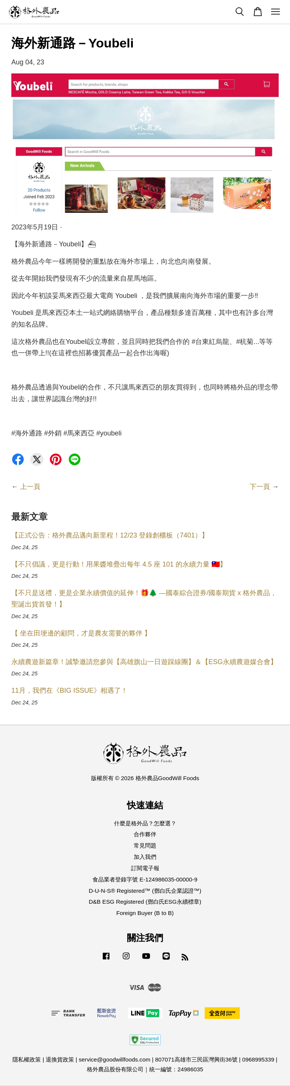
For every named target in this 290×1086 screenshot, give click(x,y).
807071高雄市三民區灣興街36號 (196, 1059)
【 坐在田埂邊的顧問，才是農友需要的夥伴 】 (81, 633)
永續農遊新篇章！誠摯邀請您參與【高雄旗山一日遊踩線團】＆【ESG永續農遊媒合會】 (144, 662)
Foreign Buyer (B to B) (145, 913)
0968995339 (258, 1059)
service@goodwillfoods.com (114, 1059)
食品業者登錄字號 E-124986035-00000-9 (145, 879)
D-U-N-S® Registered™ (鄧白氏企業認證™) (145, 890)
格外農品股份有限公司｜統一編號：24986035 (145, 1069)
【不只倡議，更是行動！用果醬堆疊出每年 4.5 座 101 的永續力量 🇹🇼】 (119, 564)
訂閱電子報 (145, 868)
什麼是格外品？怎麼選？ (145, 823)
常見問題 (145, 845)
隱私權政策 (26, 1059)
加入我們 (145, 857)
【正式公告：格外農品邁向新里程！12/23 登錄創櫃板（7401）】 (109, 535)
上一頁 (30, 486)
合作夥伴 (145, 834)
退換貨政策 (60, 1059)
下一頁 (260, 486)
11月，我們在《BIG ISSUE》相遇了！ (69, 690)
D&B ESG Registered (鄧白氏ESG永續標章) (145, 901)
